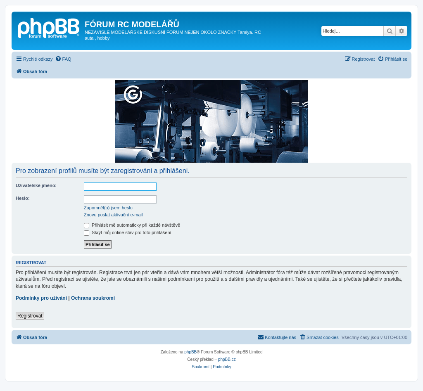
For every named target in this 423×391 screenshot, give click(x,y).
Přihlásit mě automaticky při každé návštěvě (132, 225)
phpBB (190, 352)
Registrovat (30, 316)
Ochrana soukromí (93, 298)
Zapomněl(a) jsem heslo (108, 207)
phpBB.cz (227, 359)
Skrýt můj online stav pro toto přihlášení (127, 232)
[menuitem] (63, 59)
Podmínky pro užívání (41, 298)
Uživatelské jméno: (36, 185)
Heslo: (23, 198)
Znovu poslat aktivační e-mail (113, 214)
